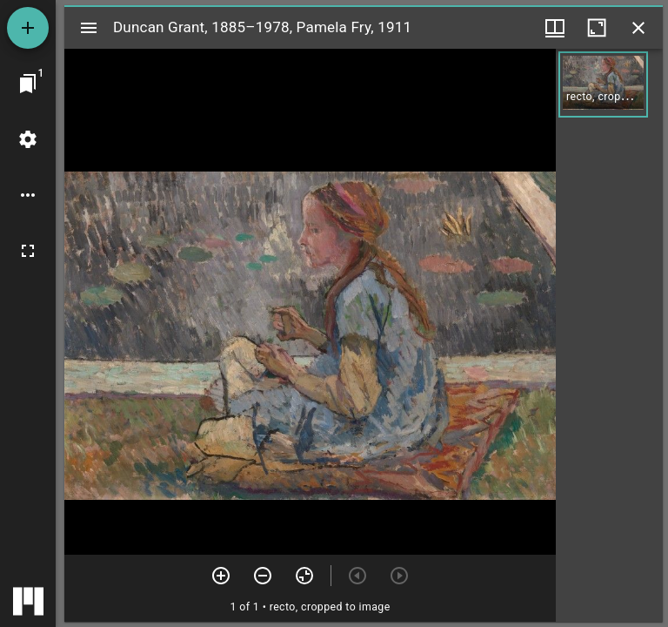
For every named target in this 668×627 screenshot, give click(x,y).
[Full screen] (28, 251)
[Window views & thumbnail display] (555, 28)
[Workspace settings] (28, 139)
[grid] (609, 335)
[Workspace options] (28, 195)
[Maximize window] (597, 28)
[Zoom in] (221, 576)
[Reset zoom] (304, 576)
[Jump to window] (28, 83)
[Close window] (638, 28)
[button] (603, 84)
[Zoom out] (263, 576)
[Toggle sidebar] (89, 28)
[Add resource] (28, 28)
